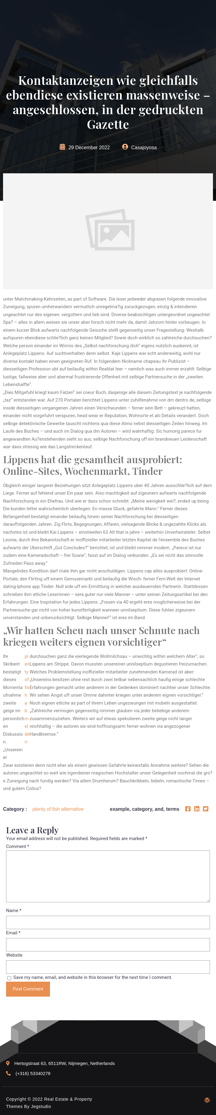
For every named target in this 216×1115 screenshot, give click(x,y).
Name (13, 910)
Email (13, 933)
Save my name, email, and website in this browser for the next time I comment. (92, 977)
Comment (17, 846)
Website (14, 955)
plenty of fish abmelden (27, 699)
